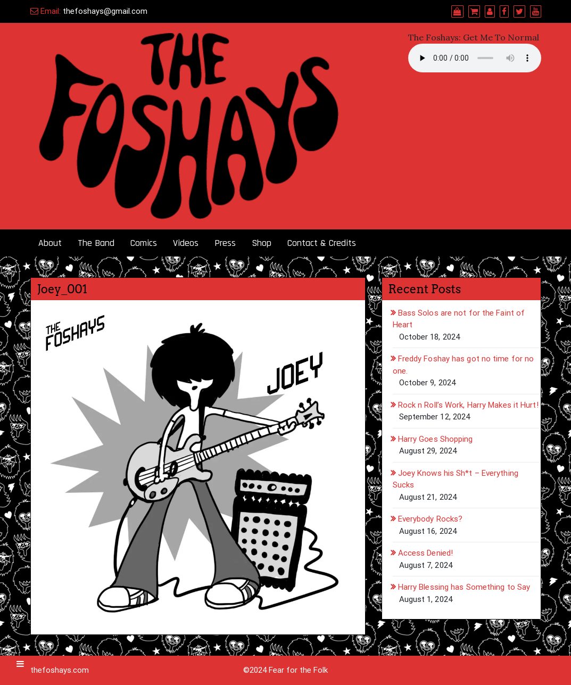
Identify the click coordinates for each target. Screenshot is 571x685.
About (50, 243)
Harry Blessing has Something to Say (464, 587)
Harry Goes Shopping (435, 439)
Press (225, 243)
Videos (185, 243)
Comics (143, 243)
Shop (261, 243)
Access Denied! (425, 553)
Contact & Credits (321, 243)
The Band (96, 243)
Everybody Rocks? (430, 519)
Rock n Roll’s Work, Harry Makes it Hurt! (468, 405)
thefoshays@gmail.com (105, 11)
